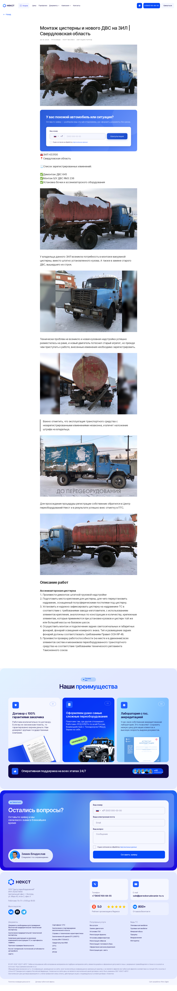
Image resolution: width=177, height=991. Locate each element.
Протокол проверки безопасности (21, 952)
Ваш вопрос (98, 835)
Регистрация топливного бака (101, 950)
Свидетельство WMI (60, 949)
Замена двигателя (97, 935)
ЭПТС (54, 955)
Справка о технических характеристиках (67, 940)
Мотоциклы (134, 947)
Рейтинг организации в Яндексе (106, 918)
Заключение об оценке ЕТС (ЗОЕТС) (65, 943)
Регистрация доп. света (99, 956)
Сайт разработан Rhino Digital (159, 988)
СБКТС (10, 960)
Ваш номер (54, 134)
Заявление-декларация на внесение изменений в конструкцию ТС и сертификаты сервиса (25, 946)
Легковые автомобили (138, 931)
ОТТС (54, 952)
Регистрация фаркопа (98, 941)
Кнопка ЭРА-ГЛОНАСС (60, 946)
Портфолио (43, 6)
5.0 (99, 913)
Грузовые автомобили (138, 934)
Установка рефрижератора (100, 944)
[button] (167, 5)
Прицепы (133, 941)
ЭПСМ (54, 958)
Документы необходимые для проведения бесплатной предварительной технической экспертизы (24, 934)
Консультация (117, 139)
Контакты (76, 6)
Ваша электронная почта (104, 823)
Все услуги (94, 931)
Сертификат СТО (58, 931)
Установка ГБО (95, 938)
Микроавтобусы (136, 937)
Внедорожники (136, 944)
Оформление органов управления (102, 953)
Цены (34, 6)
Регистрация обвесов (98, 947)
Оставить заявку (129, 860)
